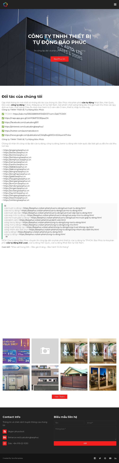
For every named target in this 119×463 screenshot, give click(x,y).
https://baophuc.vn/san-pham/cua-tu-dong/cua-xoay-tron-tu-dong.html (60, 215)
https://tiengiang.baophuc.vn (16, 195)
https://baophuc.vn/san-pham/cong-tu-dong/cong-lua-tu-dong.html (54, 222)
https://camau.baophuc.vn (15, 162)
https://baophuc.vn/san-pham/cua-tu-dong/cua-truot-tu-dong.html (54, 208)
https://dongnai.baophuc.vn (16, 171)
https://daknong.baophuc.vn (16, 169)
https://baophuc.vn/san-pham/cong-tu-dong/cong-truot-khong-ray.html (60, 227)
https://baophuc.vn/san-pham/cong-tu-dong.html (42, 234)
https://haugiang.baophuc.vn (16, 179)
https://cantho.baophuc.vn (15, 164)
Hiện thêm (59, 397)
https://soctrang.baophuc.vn (16, 190)
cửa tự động (88, 102)
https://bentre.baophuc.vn (15, 155)
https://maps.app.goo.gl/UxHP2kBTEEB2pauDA (27, 118)
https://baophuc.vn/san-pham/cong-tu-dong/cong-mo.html (50, 225)
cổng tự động (17, 105)
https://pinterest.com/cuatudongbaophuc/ (24, 126)
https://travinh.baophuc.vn (15, 198)
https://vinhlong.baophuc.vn (16, 200)
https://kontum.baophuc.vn (16, 183)
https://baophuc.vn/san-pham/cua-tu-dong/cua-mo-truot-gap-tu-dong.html (66, 217)
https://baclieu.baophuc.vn (15, 152)
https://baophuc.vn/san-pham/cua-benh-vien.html (42, 220)
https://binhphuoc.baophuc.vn (17, 160)
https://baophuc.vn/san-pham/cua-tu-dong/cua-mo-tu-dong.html (52, 210)
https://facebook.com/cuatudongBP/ (22, 122)
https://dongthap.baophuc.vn (16, 174)
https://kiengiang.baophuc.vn (16, 181)
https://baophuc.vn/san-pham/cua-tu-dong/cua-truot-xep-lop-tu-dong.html (57, 213)
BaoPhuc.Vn (59, 59)
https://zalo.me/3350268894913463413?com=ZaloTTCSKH (39, 114)
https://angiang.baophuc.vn (16, 150)
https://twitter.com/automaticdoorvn (22, 131)
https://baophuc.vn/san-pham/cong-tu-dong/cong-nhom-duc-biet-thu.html (64, 229)
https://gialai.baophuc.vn (14, 176)
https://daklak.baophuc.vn (15, 167)
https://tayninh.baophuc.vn (15, 193)
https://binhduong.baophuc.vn (17, 157)
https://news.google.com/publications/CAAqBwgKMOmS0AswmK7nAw (38, 135)
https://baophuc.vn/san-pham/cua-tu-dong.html (40, 232)
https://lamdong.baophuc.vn (16, 186)
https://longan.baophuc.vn (15, 188)
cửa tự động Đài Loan (17, 243)
